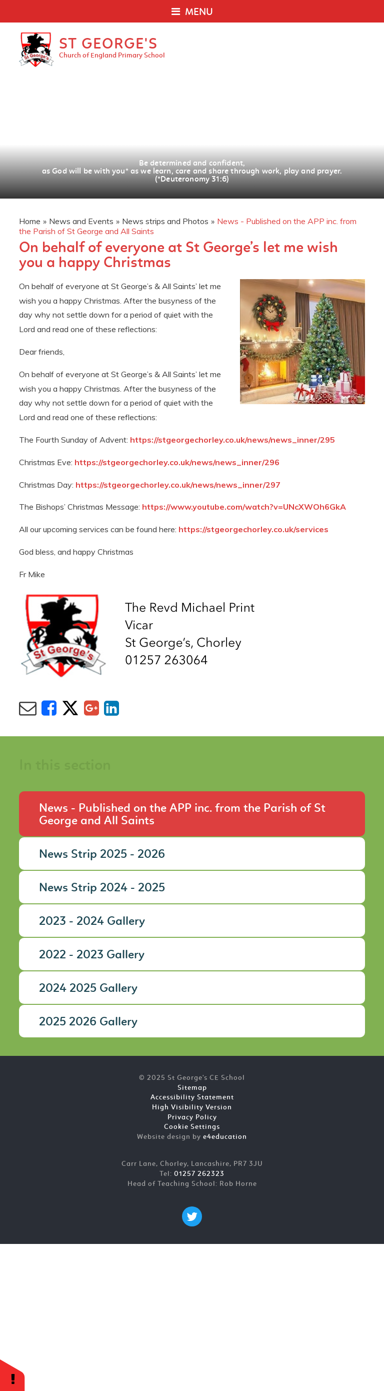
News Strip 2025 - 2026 (102, 855)
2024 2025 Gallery (88, 989)
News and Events (81, 221)
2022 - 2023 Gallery (91, 955)
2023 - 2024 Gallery (92, 922)
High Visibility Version (192, 1107)
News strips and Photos (165, 221)
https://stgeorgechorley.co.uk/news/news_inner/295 (232, 440)
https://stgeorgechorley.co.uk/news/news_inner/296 (177, 462)
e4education (225, 1137)
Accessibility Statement (192, 1097)
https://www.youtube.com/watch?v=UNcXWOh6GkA (244, 507)
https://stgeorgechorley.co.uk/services (253, 529)
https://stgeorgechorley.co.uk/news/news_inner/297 (178, 485)
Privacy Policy (192, 1117)
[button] (12, 1374)
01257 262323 (199, 1174)
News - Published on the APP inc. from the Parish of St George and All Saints (182, 815)
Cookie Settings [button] (192, 1127)
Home (29, 221)
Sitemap (192, 1088)
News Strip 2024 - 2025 (102, 888)
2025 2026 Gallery (88, 1022)
